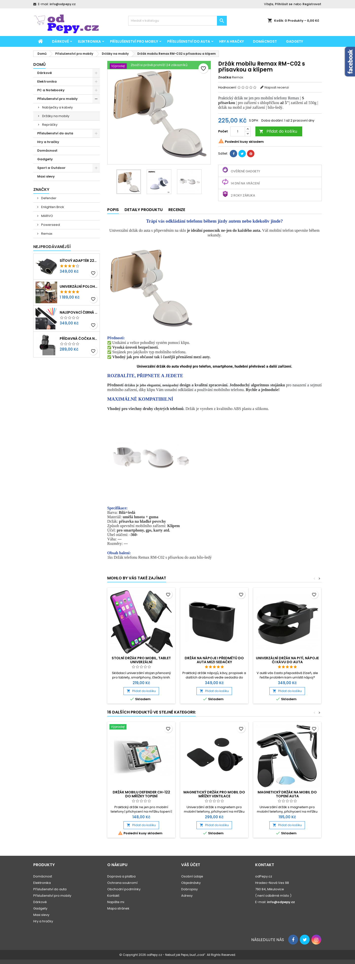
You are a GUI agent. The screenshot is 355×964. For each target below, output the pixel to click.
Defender (48, 198)
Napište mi (115, 902)
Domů (39, 64)
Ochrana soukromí (122, 882)
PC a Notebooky (51, 90)
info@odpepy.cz (63, 4)
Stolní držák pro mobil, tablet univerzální (141, 660)
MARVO (46, 216)
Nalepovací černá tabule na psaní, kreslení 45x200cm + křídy (79, 312)
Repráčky (49, 124)
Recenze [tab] (176, 210)
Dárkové (60, 41)
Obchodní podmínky (124, 889)
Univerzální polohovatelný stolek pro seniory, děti (79, 286)
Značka (224, 77)
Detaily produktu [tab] (143, 210)
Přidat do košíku (278, 131)
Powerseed (50, 224)
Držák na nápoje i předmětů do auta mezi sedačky (214, 660)
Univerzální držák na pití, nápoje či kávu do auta (287, 660)
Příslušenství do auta (188, 41)
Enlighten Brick (52, 207)
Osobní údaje (192, 876)
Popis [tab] (113, 210)
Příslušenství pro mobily (134, 41)
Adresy (187, 895)
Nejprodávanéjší (52, 247)
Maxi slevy (46, 176)
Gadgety (294, 41)
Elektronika (89, 41)
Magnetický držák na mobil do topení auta (287, 794)
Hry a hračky (231, 41)
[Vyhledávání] (177, 21)
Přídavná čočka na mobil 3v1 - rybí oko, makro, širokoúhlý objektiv (79, 338)
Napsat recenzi (277, 87)
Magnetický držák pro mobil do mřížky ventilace (214, 794)
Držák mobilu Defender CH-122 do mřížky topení (141, 794)
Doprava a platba (121, 876)
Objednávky (191, 882)
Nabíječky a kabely (57, 107)
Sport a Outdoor (51, 167)
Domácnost (265, 41)
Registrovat (311, 4)
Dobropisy (189, 889)
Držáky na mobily (55, 116)
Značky (41, 189)
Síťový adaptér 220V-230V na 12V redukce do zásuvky (79, 261)
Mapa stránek (118, 908)
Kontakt (113, 895)
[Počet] (237, 131)
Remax (46, 233)
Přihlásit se (283, 4)
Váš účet (190, 865)
